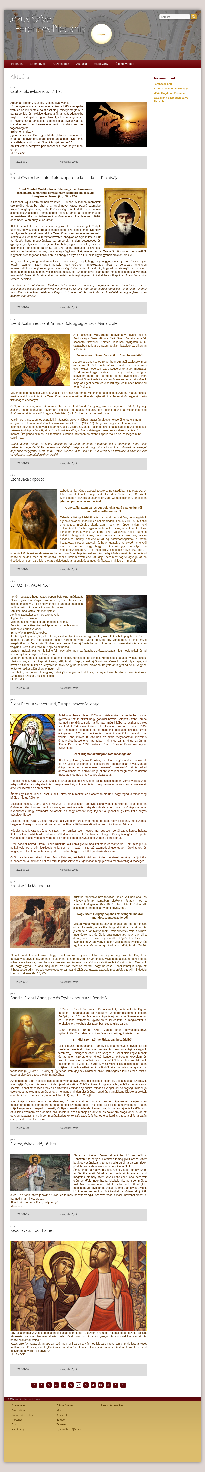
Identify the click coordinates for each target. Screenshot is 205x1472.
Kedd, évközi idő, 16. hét (32, 1230)
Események (37, 63)
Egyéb (74, 161)
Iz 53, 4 (51, 247)
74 (56, 1385)
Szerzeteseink (20, 1405)
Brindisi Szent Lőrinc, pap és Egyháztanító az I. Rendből (59, 998)
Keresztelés (63, 1415)
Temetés (62, 1424)
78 (85, 1385)
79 (93, 1385)
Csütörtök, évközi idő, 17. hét (36, 91)
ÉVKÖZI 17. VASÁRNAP (30, 585)
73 (48, 1385)
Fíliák (15, 1424)
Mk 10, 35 (128, 521)
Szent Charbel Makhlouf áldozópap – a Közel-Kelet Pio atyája (64, 177)
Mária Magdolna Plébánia (169, 93)
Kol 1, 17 (86, 386)
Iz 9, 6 (72, 413)
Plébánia (17, 63)
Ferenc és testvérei (112, 1405)
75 (63, 1385)
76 (71, 1385)
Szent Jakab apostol (27, 479)
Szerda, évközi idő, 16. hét (33, 1144)
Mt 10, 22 (39, 973)
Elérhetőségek (65, 1405)
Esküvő (61, 1419)
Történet (17, 1419)
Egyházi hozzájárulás (69, 1429)
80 (100, 1385)
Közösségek (61, 63)
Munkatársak (19, 1410)
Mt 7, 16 (88, 423)
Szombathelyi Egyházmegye (171, 88)
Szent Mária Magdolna (30, 885)
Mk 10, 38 (133, 549)
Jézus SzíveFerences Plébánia (47, 24)
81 (108, 1385)
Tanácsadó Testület (23, 1415)
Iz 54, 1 (129, 406)
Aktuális (81, 63)
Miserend (62, 1410)
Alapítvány (101, 63)
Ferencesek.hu (163, 83)
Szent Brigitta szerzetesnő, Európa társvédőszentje (54, 704)
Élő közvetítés (124, 63)
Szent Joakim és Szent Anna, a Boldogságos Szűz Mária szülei (64, 323)
